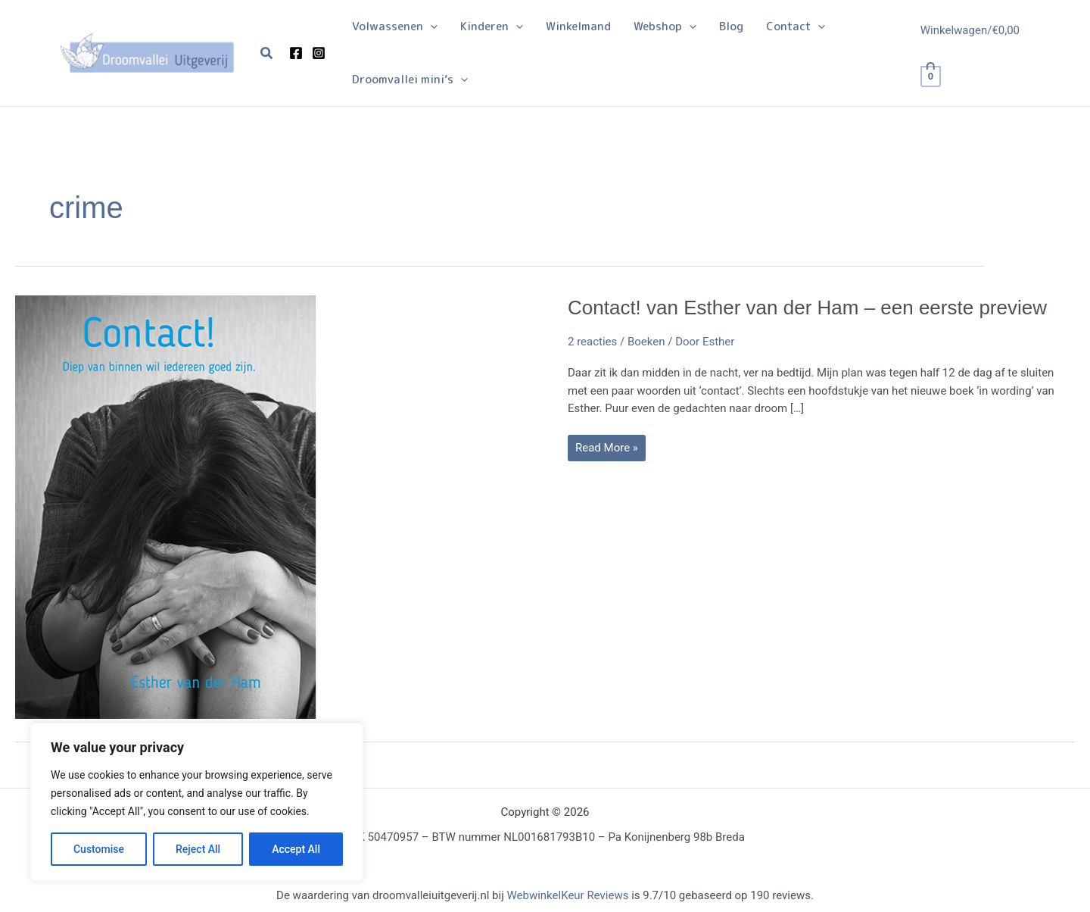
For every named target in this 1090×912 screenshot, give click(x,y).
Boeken (646, 341)
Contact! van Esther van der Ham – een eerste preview (807, 307)
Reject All (198, 849)
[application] (430, 26)
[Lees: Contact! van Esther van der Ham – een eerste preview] (166, 506)
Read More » (606, 450)
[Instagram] (318, 53)
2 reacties (592, 341)
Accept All (296, 849)
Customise (98, 849)
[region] (196, 802)
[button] (267, 53)
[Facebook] (296, 53)
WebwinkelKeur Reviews (567, 895)
